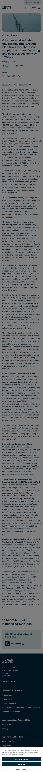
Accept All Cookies (21, 759)
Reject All (21, 764)
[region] (21, 759)
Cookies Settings (21, 769)
